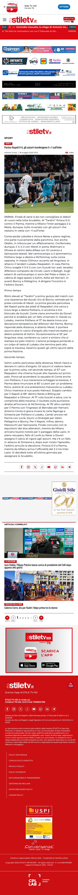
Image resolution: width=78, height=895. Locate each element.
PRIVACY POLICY (16, 766)
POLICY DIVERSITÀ (17, 772)
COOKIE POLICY (16, 795)
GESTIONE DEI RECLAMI (19, 783)
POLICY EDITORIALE (18, 755)
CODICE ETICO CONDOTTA (21, 760)
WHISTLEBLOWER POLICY (21, 789)
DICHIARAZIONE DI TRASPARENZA (24, 778)
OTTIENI (64, 6)
